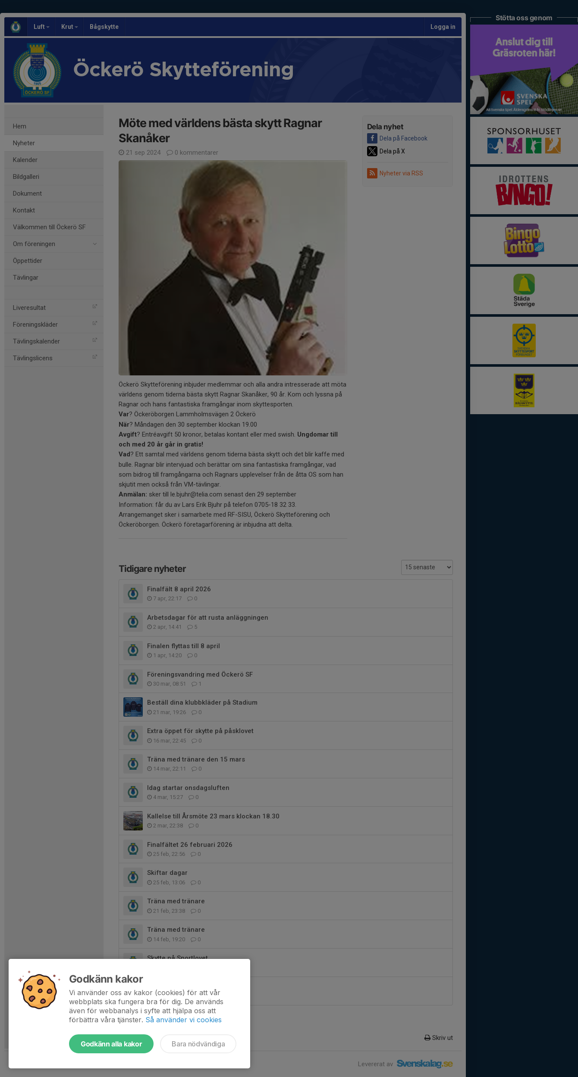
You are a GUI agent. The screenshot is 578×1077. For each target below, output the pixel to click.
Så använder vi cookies (183, 1019)
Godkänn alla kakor (111, 1044)
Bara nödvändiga (198, 1044)
